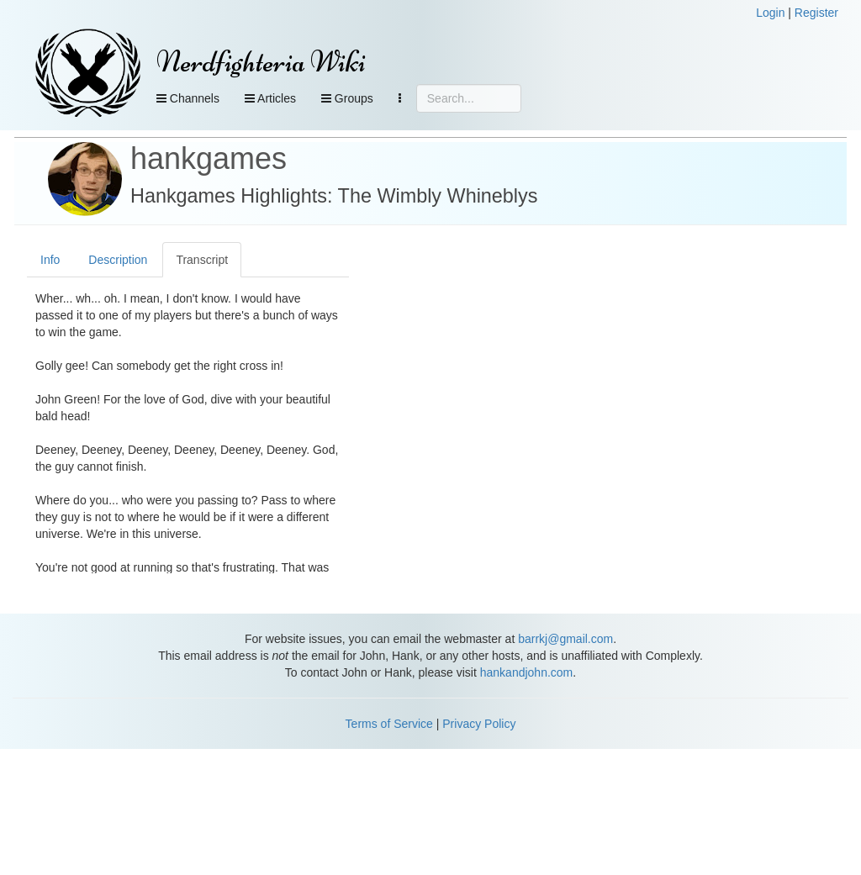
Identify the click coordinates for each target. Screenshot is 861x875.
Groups (347, 98)
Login (770, 12)
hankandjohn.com (526, 672)
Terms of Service (389, 723)
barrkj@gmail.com (565, 639)
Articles (270, 98)
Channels (187, 98)
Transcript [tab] (202, 259)
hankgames (208, 158)
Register (816, 12)
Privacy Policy (478, 723)
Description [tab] (117, 259)
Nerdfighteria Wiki (261, 62)
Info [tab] (50, 259)
